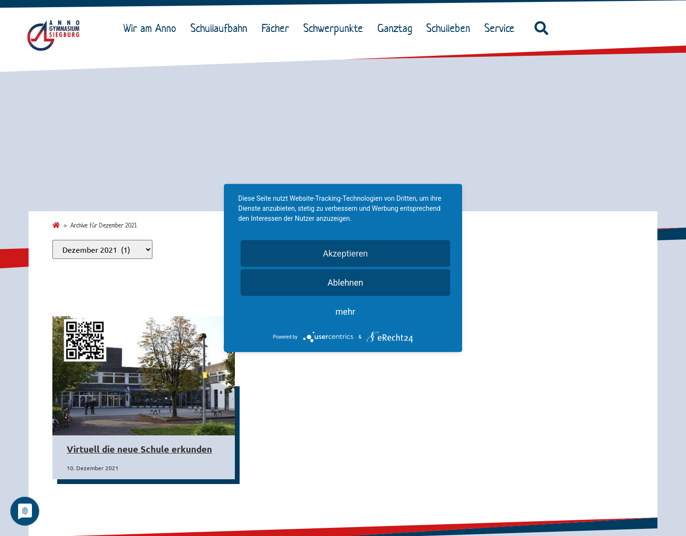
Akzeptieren (345, 253)
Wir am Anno (152, 28)
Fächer (278, 28)
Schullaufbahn (221, 28)
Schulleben (450, 28)
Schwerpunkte (335, 28)
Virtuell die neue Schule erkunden (139, 449)
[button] (541, 28)
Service (501, 28)
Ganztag (397, 28)
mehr (345, 312)
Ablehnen (345, 283)
